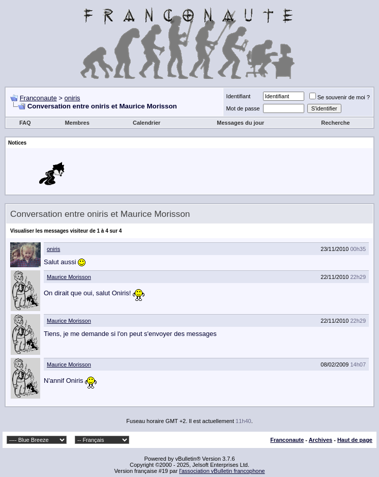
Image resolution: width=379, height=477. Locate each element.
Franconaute (38, 98)
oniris (72, 98)
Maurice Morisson (69, 277)
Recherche (335, 123)
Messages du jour (240, 123)
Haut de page (354, 440)
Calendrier (146, 123)
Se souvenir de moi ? (339, 97)
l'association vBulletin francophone (222, 471)
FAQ (25, 123)
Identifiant (238, 96)
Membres (77, 123)
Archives (320, 440)
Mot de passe (243, 108)
